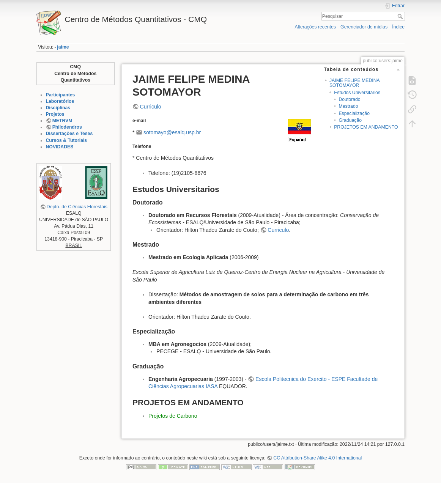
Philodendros (67, 127)
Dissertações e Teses (69, 133)
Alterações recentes (315, 27)
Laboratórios (60, 101)
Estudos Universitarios (357, 92)
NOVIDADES (60, 146)
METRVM (62, 120)
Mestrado (348, 106)
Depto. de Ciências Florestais (77, 206)
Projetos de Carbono (172, 416)
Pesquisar (401, 16)
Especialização (354, 113)
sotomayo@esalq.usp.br (172, 132)
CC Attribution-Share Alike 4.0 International (317, 458)
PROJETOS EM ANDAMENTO (366, 127)
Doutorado (349, 99)
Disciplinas (58, 107)
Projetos (55, 114)
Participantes (60, 95)
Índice (398, 27)
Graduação (350, 120)
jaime (63, 47)
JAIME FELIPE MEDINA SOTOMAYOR (354, 83)
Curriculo (150, 107)
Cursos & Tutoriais (66, 140)
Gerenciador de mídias (363, 27)
